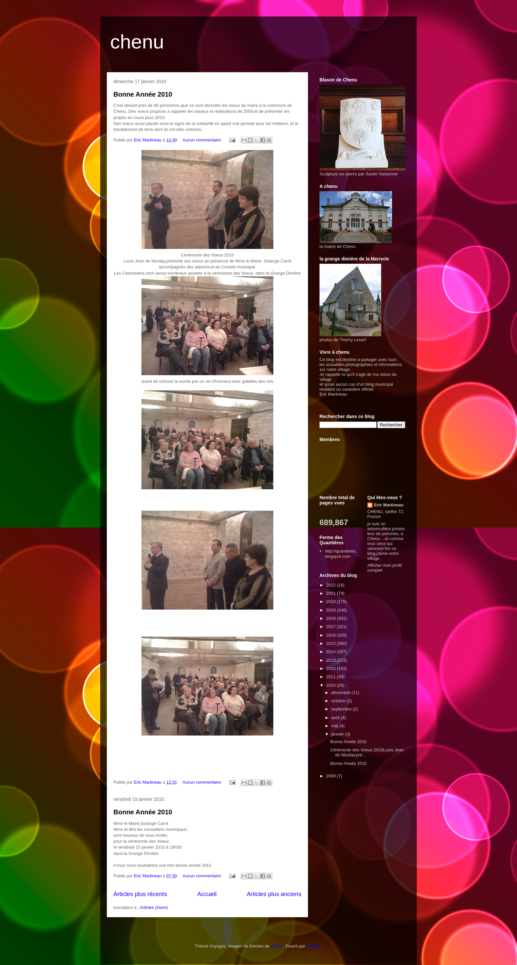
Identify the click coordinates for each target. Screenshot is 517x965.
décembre (341, 692)
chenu (137, 42)
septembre (342, 709)
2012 (331, 668)
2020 (331, 601)
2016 (331, 635)
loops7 (277, 946)
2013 (331, 660)
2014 (331, 651)
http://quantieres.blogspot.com (341, 554)
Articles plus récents (140, 894)
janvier (338, 734)
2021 (331, 593)
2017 (331, 626)
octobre (339, 700)
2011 (331, 676)
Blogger (313, 946)
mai (335, 725)
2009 (331, 775)
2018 (331, 618)
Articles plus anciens (274, 894)
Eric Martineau (389, 504)
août (336, 717)
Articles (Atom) (154, 907)
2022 (331, 585)
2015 (331, 643)
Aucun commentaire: (203, 139)
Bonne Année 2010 (142, 94)
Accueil (207, 894)
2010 (331, 685)
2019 (331, 610)
